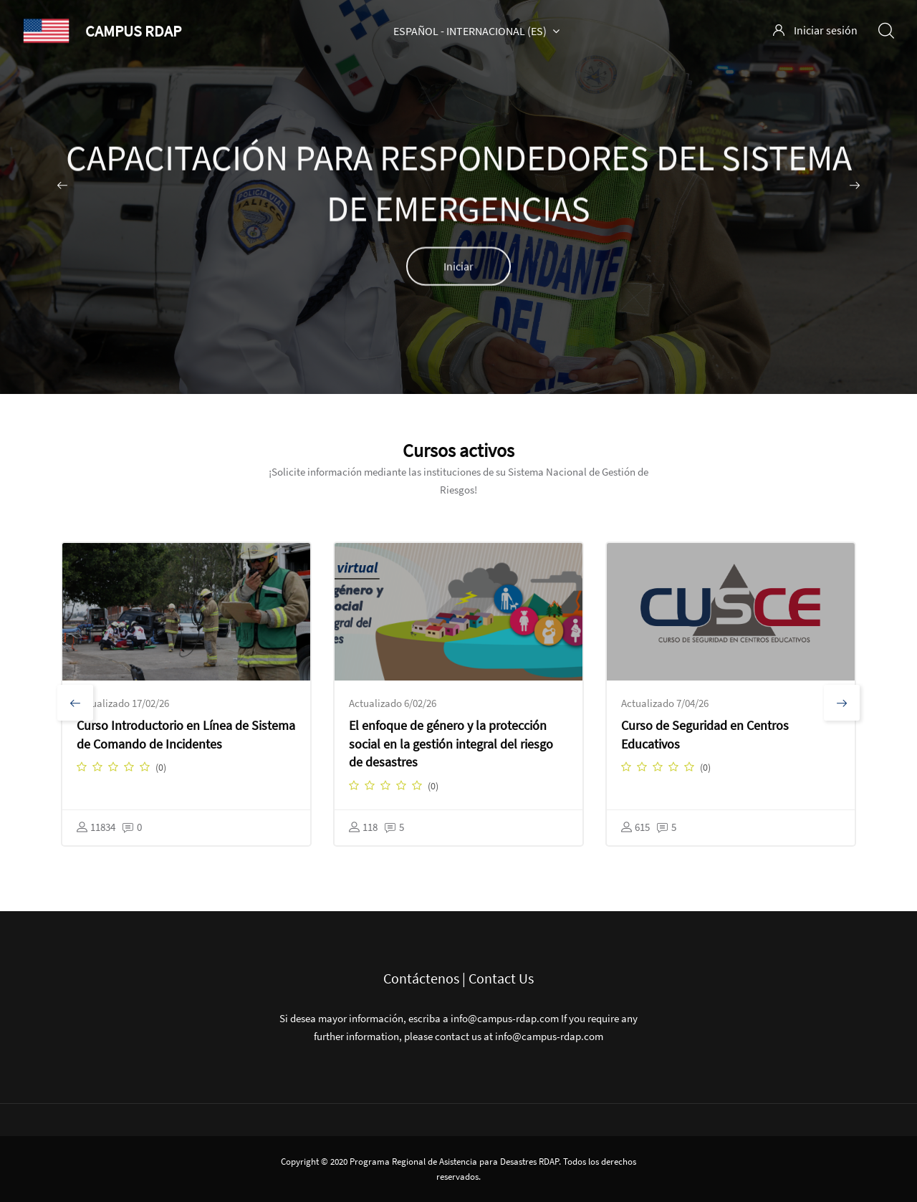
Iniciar (458, 268)
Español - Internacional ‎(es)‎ (476, 31)
